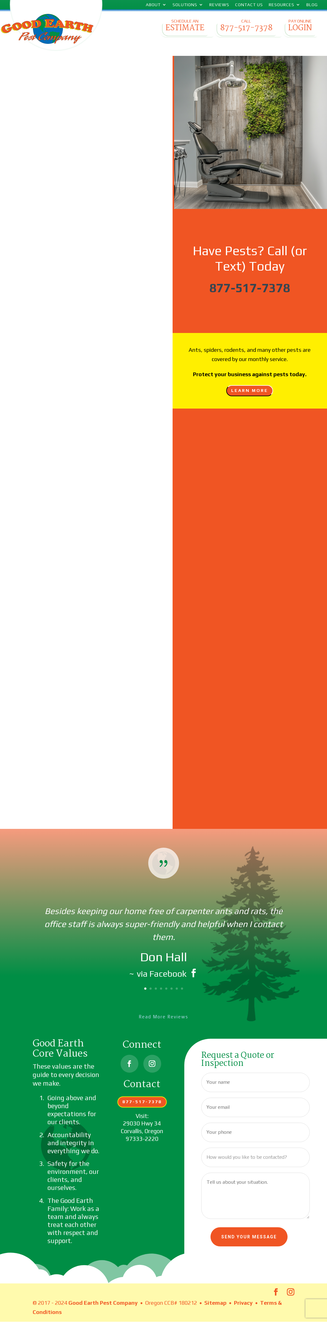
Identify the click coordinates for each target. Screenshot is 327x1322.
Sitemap (215, 1302)
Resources (281, 4)
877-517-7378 (249, 288)
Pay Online (300, 27)
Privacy (243, 1302)
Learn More (249, 390)
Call (246, 27)
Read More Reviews (163, 1016)
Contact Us (249, 4)
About (153, 4)
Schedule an (184, 27)
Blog (312, 4)
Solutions (185, 4)
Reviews (219, 4)
